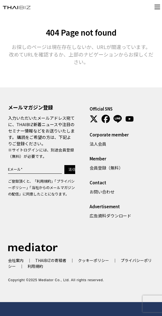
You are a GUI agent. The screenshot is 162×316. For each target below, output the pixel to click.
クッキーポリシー (93, 260)
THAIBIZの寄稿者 (50, 260)
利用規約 (44, 181)
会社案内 (16, 260)
